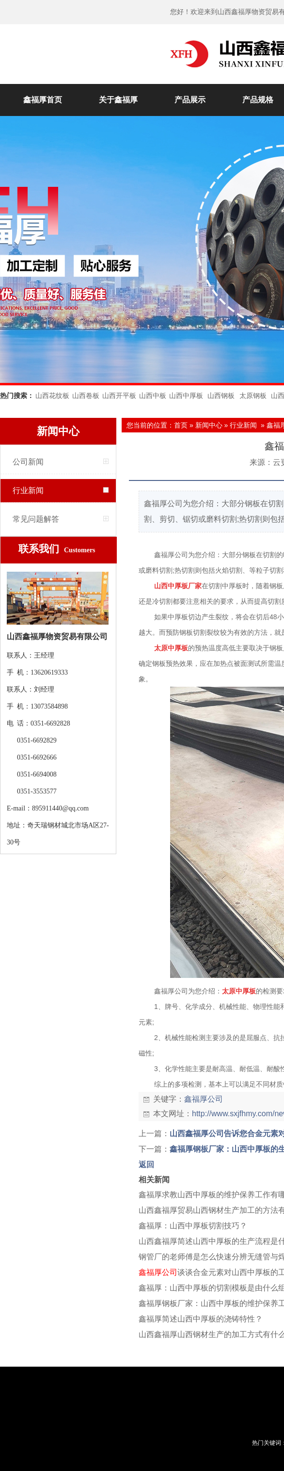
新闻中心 (208, 425)
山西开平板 (119, 395)
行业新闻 (28, 490)
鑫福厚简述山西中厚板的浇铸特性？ (201, 1319)
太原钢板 (253, 395)
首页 (181, 425)
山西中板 (152, 395)
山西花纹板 (52, 395)
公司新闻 (28, 462)
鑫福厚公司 (203, 1099)
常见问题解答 (36, 519)
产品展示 (189, 100)
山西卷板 (85, 395)
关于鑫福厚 (118, 100)
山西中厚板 (186, 395)
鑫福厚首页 (42, 100)
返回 (146, 1164)
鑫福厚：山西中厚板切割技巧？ (193, 1226)
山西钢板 (221, 395)
